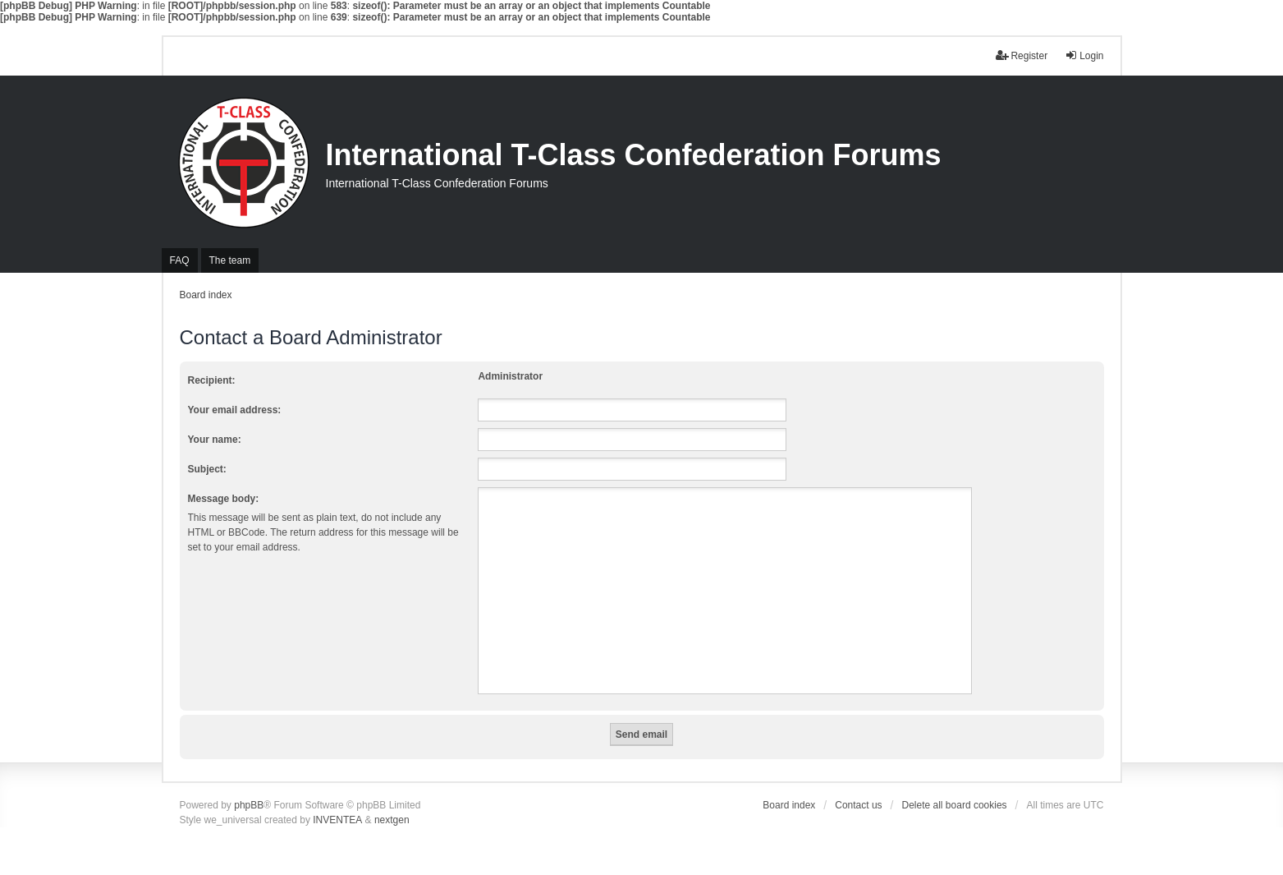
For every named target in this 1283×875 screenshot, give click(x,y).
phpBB (248, 805)
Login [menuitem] (1084, 55)
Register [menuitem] (1021, 55)
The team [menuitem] (230, 260)
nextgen (392, 820)
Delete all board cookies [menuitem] (954, 805)
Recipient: (212, 380)
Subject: (207, 469)
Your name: (214, 439)
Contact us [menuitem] (858, 805)
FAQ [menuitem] (180, 260)
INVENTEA (337, 820)
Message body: (223, 498)
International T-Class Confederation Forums (634, 155)
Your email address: (235, 410)
